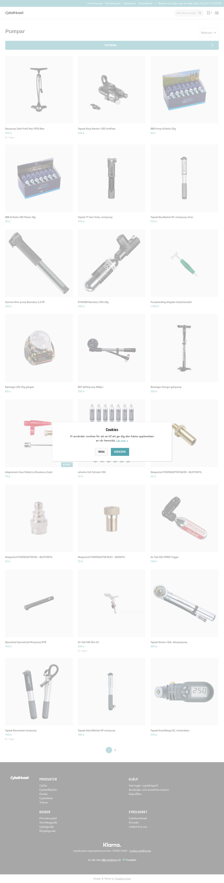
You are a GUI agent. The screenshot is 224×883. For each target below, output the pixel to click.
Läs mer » (122, 440)
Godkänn (120, 451)
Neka (101, 451)
